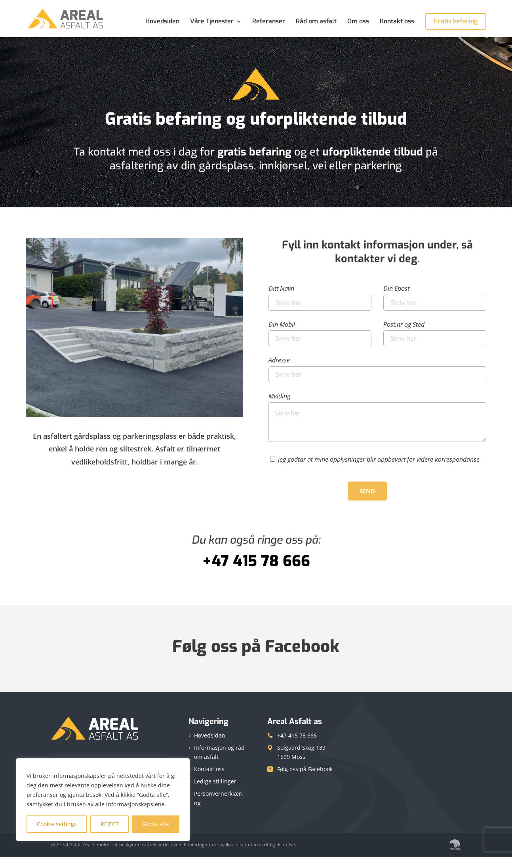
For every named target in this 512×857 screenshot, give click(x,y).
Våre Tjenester (212, 22)
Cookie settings (57, 824)
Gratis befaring (456, 21)
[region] (103, 799)
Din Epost (434, 295)
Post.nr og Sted (434, 331)
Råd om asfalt (316, 22)
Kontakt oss (397, 22)
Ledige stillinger (215, 781)
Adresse (377, 367)
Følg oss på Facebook (255, 646)
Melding (377, 418)
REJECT (110, 824)
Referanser (268, 22)
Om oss (358, 22)
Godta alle (155, 824)
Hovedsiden (162, 22)
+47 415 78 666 (297, 735)
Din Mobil (319, 331)
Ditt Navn (319, 295)
